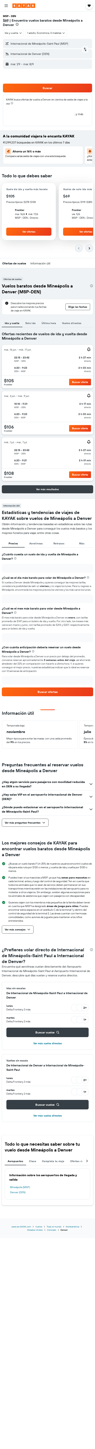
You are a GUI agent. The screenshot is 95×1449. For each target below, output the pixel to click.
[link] (47, 691)
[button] (6, 6)
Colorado (51, 1230)
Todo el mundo (54, 1226)
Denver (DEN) (18, 1192)
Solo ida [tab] (30, 323)
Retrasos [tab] (58, 543)
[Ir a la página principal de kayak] (23, 5)
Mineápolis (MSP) (20, 1187)
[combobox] (13, 33)
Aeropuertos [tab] (15, 1161)
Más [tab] (81, 543)
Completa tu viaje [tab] (53, 1161)
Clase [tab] (32, 1161)
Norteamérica (72, 1226)
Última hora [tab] (49, 323)
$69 (6, 20)
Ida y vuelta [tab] (12, 323)
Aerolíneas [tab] (36, 543)
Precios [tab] (13, 543)
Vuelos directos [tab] (72, 323)
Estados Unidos (35, 1230)
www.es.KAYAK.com (21, 1226)
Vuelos (38, 1226)
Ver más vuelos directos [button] (47, 1043)
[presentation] (17, 24)
